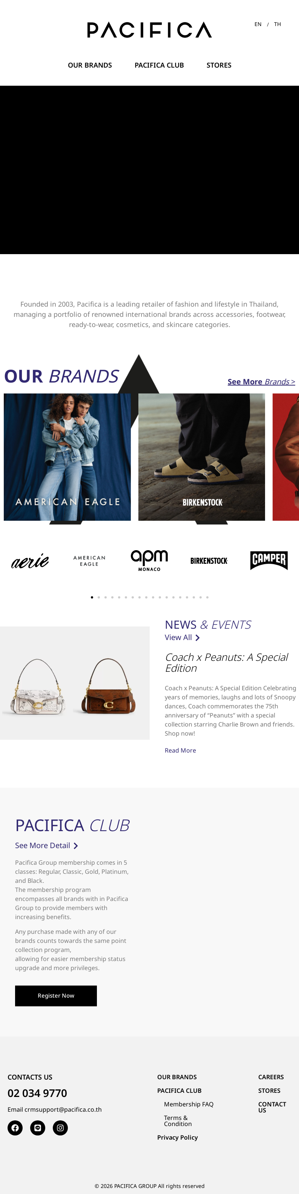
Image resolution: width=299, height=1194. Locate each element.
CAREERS (271, 1077)
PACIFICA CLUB (179, 1090)
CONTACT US (272, 1107)
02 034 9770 (37, 1094)
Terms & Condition (178, 1121)
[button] (92, 597)
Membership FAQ (189, 1104)
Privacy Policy (177, 1137)
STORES (269, 1090)
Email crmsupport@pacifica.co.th (55, 1109)
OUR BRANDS (177, 1077)
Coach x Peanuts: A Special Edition (226, 663)
